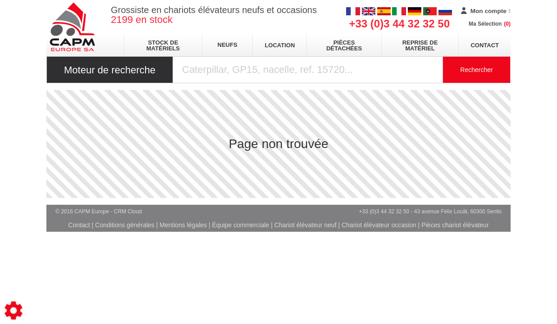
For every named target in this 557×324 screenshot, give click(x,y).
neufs (227, 44)
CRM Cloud (128, 211)
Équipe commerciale (240, 225)
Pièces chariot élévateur (455, 225)
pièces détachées (344, 45)
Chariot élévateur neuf (305, 225)
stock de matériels (163, 45)
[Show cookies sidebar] (14, 311)
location (280, 45)
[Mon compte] (486, 11)
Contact (484, 45)
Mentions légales (183, 225)
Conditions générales (125, 225)
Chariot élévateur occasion (379, 225)
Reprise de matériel (420, 45)
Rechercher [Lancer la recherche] (476, 69)
